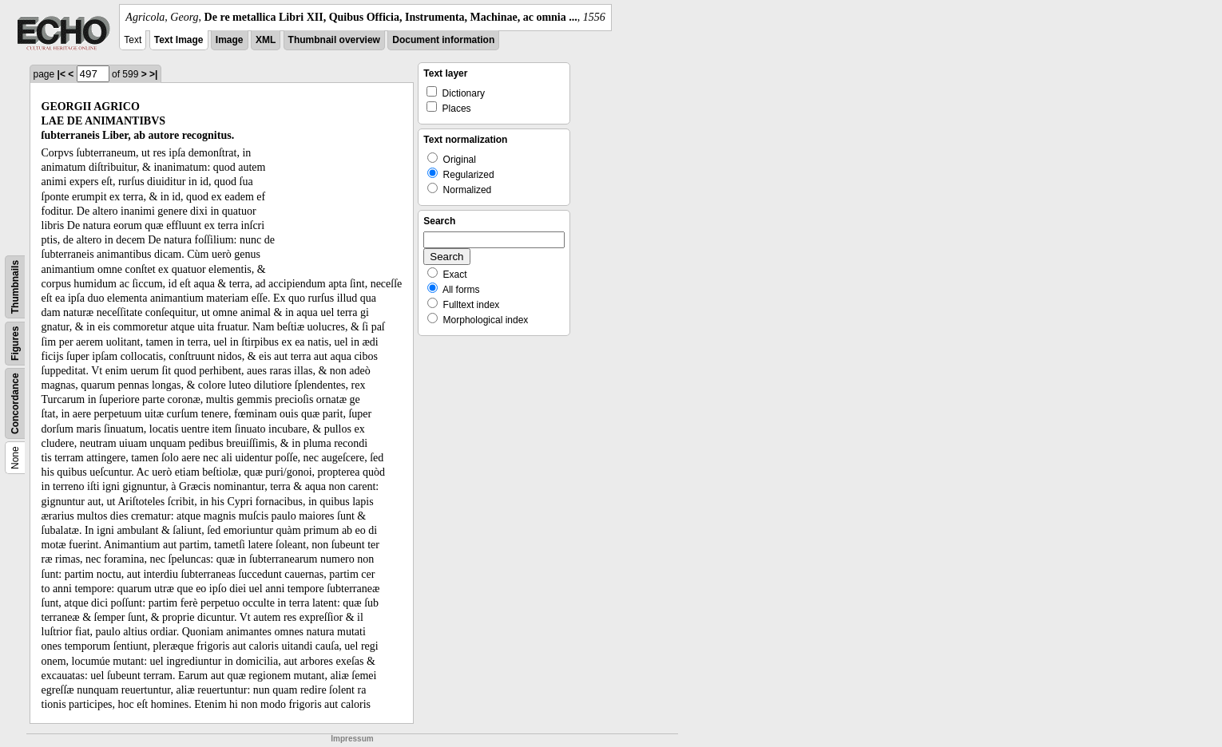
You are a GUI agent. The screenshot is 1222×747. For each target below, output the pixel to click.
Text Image (179, 39)
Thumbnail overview (334, 39)
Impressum (352, 738)
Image (230, 39)
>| (153, 74)
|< (61, 74)
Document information (443, 39)
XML (266, 39)
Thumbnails (15, 287)
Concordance (15, 403)
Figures (15, 343)
